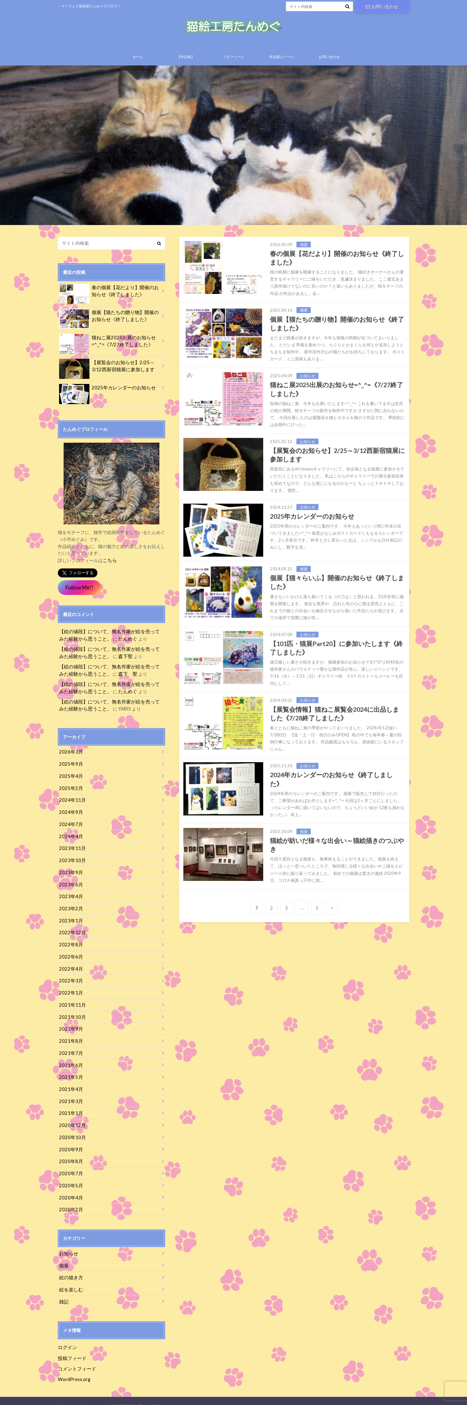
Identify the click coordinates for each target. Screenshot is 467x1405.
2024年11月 (71, 799)
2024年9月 (70, 811)
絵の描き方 (70, 1268)
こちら (109, 564)
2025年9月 (70, 764)
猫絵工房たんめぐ (306, 1395)
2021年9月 (70, 1023)
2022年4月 (70, 964)
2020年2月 (70, 1201)
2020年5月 (70, 1177)
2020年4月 (70, 1189)
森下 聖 (115, 676)
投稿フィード (71, 1347)
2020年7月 (70, 1165)
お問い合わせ (382, 6)
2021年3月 (70, 1094)
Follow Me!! (79, 591)
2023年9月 (70, 870)
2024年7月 (70, 823)
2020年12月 (71, 1118)
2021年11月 (71, 1000)
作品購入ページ (281, 61)
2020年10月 (71, 1130)
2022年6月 (70, 953)
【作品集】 (186, 61)
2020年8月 (70, 1153)
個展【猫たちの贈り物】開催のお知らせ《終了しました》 (109, 321)
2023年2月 (70, 905)
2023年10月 (71, 858)
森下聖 (112, 659)
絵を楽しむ (70, 1279)
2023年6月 (70, 882)
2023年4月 (70, 894)
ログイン (67, 1337)
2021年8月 (70, 1035)
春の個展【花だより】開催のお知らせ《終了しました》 (109, 296)
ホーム (138, 61)
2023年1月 (70, 917)
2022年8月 (70, 941)
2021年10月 (71, 1012)
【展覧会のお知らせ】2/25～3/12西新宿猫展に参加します (109, 371)
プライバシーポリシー (78, 1395)
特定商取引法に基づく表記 (135, 1395)
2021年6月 (70, 1059)
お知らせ (68, 1244)
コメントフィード (76, 1358)
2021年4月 (70, 1083)
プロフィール (233, 61)
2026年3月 (70, 752)
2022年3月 (70, 976)
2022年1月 (70, 988)
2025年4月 (70, 775)
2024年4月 (70, 835)
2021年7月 (70, 1047)
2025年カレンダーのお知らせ (105, 392)
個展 (63, 1256)
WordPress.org (74, 1368)
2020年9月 (70, 1142)
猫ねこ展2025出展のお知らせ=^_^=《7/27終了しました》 (105, 346)
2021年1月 (70, 1106)
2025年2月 (70, 787)
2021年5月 (70, 1071)
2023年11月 (71, 846)
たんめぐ (115, 642)
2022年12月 (71, 929)
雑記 (63, 1291)
